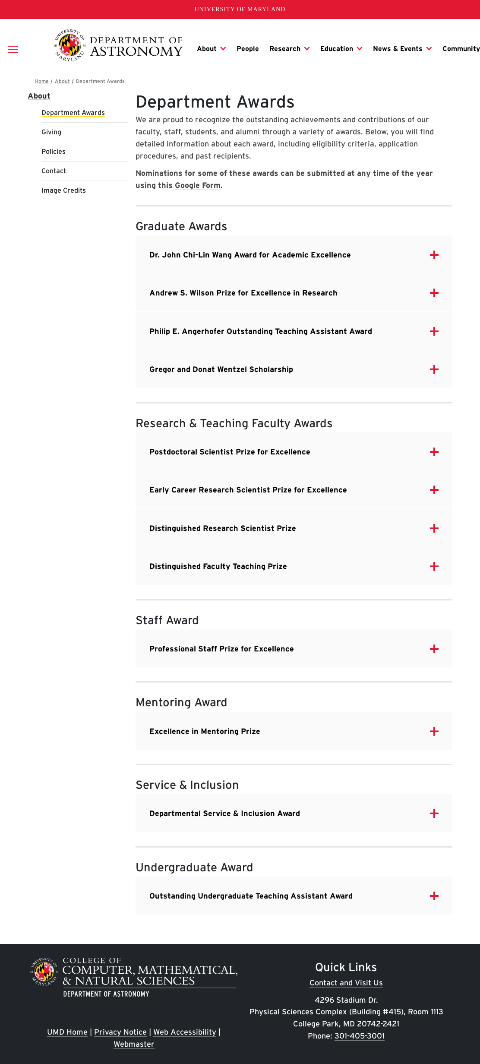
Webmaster (134, 1043)
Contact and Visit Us (346, 982)
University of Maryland (240, 9)
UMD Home (67, 1031)
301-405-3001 (360, 1035)
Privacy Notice (120, 1031)
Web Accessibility (184, 1031)
